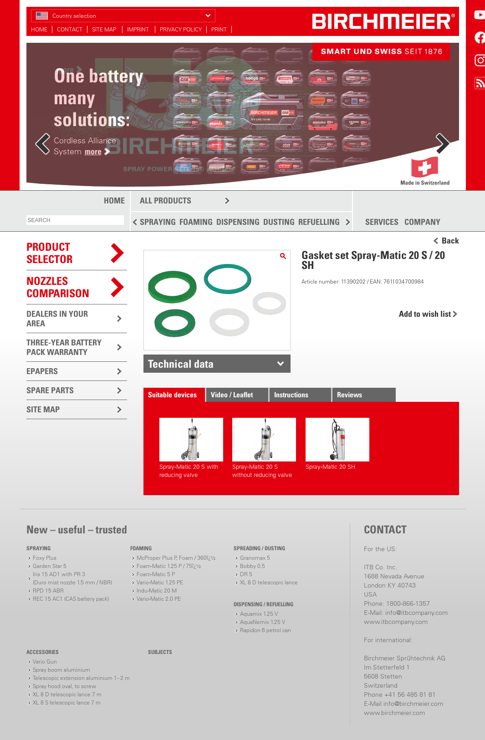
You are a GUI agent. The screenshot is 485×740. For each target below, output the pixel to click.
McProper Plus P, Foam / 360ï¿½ (176, 557)
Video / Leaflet (232, 394)
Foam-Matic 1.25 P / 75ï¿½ (169, 566)
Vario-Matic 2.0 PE (159, 598)
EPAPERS (42, 371)
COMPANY (422, 222)
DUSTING (279, 222)
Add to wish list (425, 314)
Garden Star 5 (49, 566)
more (93, 151)
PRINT (219, 29)
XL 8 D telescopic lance (269, 582)
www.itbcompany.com (396, 622)
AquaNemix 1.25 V (262, 621)
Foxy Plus (44, 557)
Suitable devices (172, 394)
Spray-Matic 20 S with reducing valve (191, 448)
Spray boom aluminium (61, 669)
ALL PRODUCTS (165, 200)
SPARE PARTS (50, 390)
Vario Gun (45, 661)
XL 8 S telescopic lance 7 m (67, 702)
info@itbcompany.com (416, 612)
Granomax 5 (255, 557)
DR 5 (246, 574)
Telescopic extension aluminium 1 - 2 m (81, 677)
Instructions (291, 394)
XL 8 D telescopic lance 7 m (67, 694)
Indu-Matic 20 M (157, 590)
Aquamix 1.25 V (259, 613)
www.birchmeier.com (394, 713)
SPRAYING (158, 222)
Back (450, 240)
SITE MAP (104, 29)
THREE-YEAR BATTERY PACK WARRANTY (64, 347)
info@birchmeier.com (413, 703)
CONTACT (69, 29)
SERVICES (381, 222)
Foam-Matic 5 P (156, 574)
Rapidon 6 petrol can (265, 630)
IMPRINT (138, 29)
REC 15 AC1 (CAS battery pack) (71, 598)
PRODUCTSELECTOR (49, 252)
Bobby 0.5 (252, 566)
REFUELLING (319, 222)
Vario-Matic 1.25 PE (160, 582)
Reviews (349, 394)
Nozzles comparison (57, 286)
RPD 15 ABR (48, 590)
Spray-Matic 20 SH (337, 444)
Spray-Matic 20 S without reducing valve (264, 448)
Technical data (181, 363)
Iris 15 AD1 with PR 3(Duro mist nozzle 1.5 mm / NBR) (72, 578)
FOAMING (196, 222)
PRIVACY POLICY (181, 29)
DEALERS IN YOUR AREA (57, 318)
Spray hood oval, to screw (64, 686)
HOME (39, 29)
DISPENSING (238, 222)
